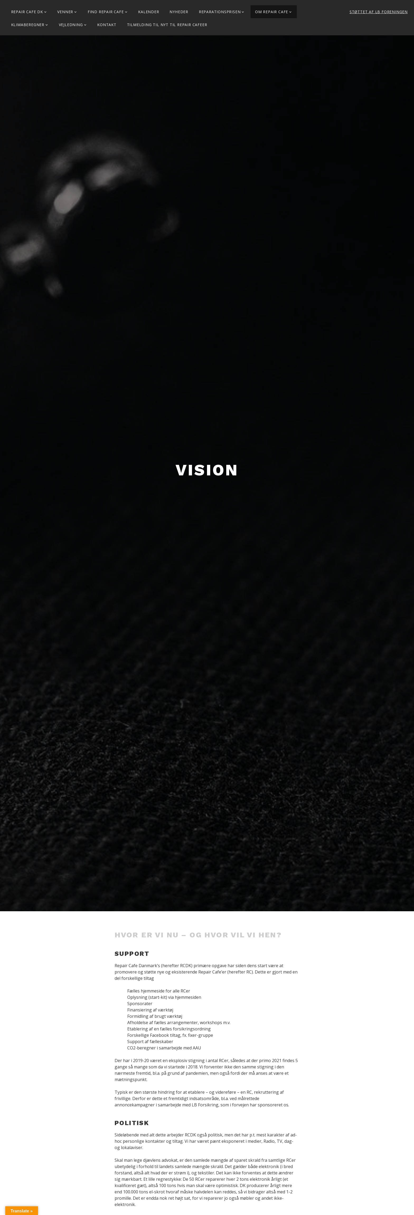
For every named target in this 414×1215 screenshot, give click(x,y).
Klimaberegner (27, 24)
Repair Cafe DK (27, 11)
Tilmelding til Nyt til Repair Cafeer (167, 24)
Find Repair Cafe (106, 11)
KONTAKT (106, 24)
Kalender (148, 11)
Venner (65, 11)
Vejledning (71, 24)
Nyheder (179, 11)
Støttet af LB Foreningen (379, 11)
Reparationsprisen (220, 11)
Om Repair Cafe (271, 11)
